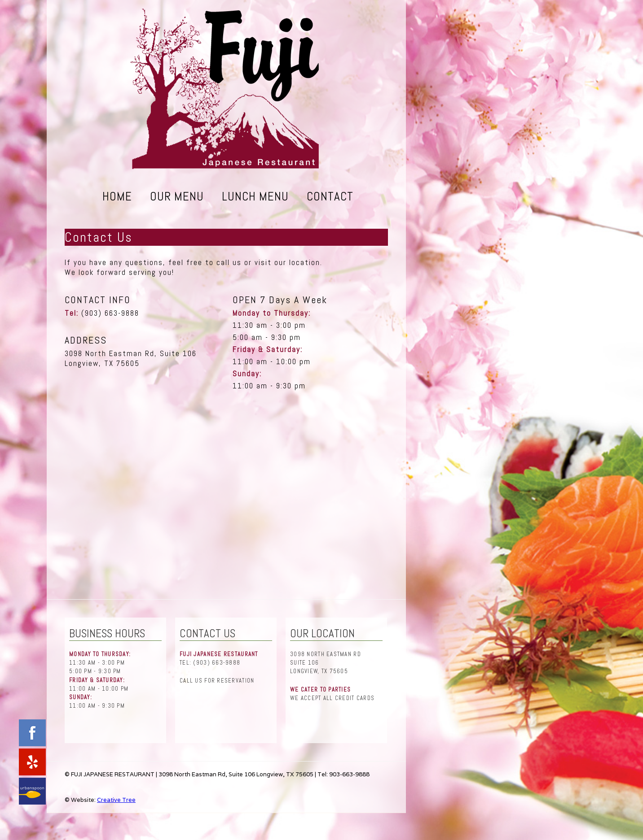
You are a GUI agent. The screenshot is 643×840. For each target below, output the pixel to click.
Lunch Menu (255, 196)
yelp (32, 762)
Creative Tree (116, 800)
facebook (32, 732)
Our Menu (177, 196)
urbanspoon (32, 791)
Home (117, 196)
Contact (330, 196)
